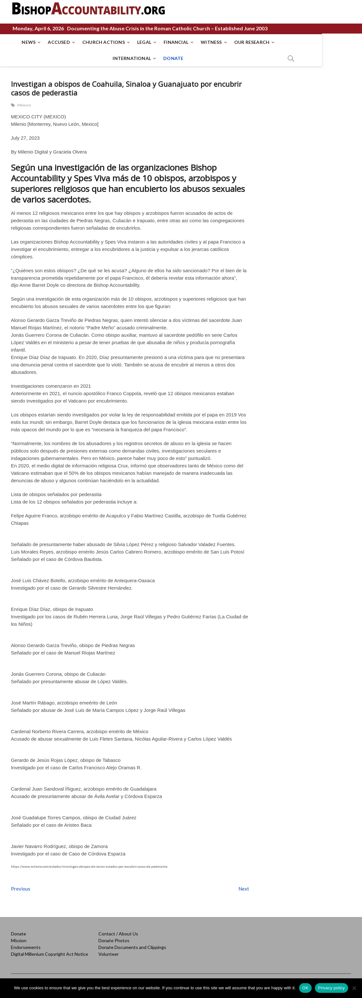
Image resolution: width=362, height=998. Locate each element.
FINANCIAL (170, 42)
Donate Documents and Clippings (132, 947)
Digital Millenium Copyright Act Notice (49, 954)
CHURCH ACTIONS (98, 42)
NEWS (23, 42)
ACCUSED (54, 42)
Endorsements (26, 947)
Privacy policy (331, 987)
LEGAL (139, 42)
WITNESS (206, 42)
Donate (18, 933)
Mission (18, 940)
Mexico (24, 105)
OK (305, 987)
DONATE (168, 58)
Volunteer (108, 954)
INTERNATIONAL (296, 42)
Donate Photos (113, 940)
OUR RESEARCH (246, 42)
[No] (354, 988)
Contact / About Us (118, 933)
